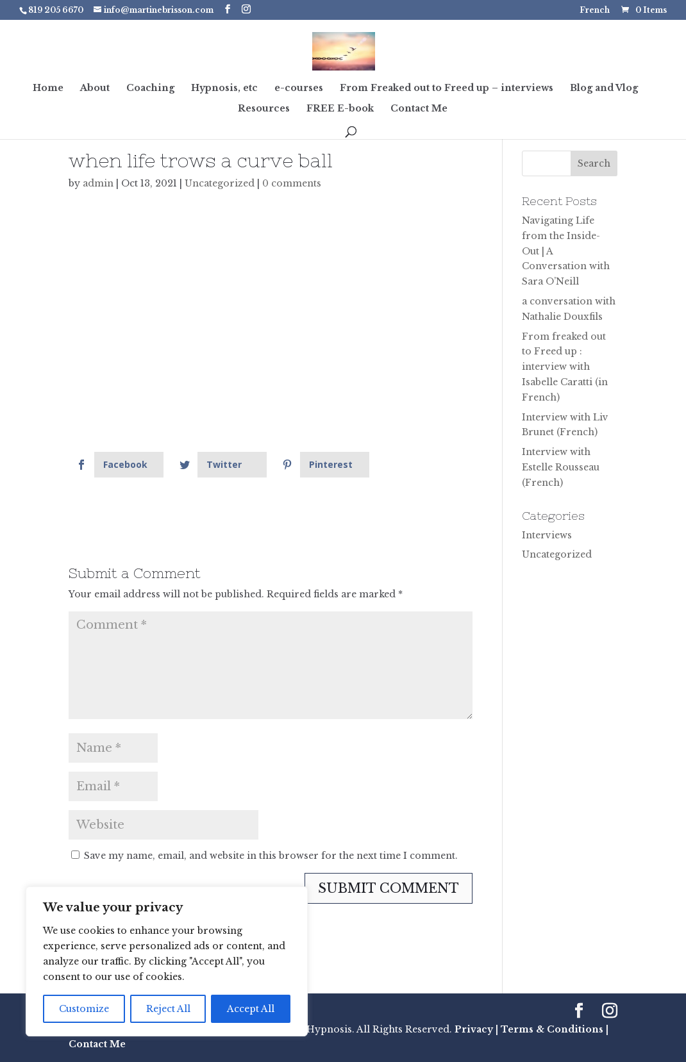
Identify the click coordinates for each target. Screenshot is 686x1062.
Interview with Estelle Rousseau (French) (560, 467)
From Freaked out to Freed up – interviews (446, 88)
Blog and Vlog (604, 88)
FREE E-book (340, 109)
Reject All (168, 1009)
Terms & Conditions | (554, 1029)
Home (48, 88)
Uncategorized (220, 183)
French (595, 10)
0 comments (291, 183)
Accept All (250, 1009)
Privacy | (476, 1029)
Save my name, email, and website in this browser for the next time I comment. (271, 855)
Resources (264, 109)
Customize (84, 1009)
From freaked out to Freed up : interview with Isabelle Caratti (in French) (565, 367)
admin (98, 183)
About (95, 88)
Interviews (547, 535)
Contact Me (419, 109)
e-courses (298, 88)
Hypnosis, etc (224, 88)
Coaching (150, 88)
